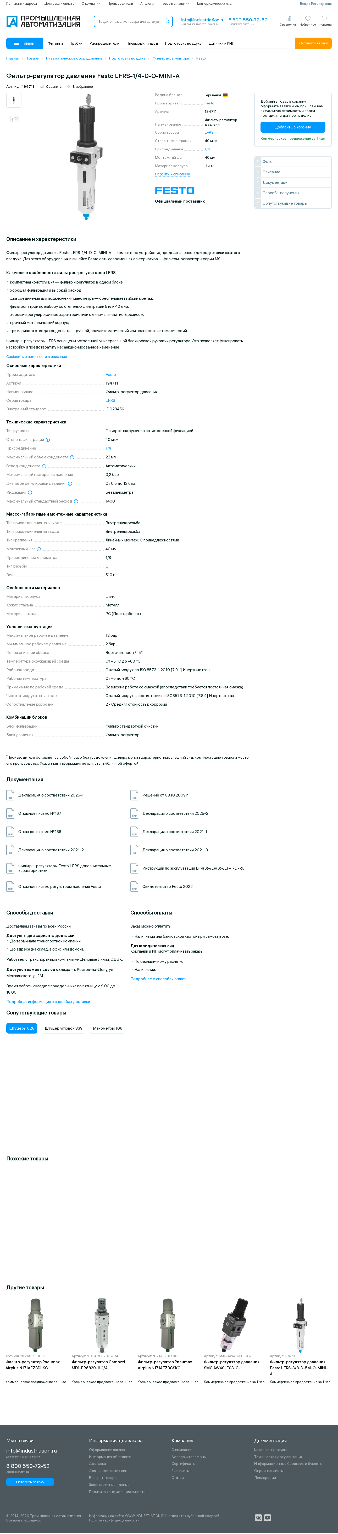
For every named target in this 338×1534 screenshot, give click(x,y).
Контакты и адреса (21, 3)
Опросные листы (269, 1472)
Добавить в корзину (293, 128)
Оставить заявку (313, 43)
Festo (209, 104)
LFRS (209, 133)
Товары (24, 43)
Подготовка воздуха (183, 43)
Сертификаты (183, 1464)
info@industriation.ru (203, 20)
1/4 (207, 150)
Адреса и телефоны (188, 1457)
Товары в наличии (175, 3)
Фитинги (55, 43)
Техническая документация (278, 1457)
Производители (120, 3)
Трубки (76, 43)
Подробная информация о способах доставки (48, 1002)
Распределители (104, 43)
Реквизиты (180, 1472)
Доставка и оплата (59, 3)
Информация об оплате (110, 1457)
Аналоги (147, 3)
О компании (91, 3)
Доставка (97, 1464)
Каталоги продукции (272, 1450)
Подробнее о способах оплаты (158, 979)
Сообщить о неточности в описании (36, 358)
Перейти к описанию (172, 175)
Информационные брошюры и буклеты (288, 1464)
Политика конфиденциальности (117, 1492)
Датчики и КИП (221, 43)
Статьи (177, 1478)
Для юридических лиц (214, 3)
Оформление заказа (107, 1450)
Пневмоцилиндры (142, 43)
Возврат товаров (104, 1478)
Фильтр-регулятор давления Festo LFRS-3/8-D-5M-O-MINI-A (299, 1368)
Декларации (265, 1478)
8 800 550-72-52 (248, 20)
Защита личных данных (109, 1485)
